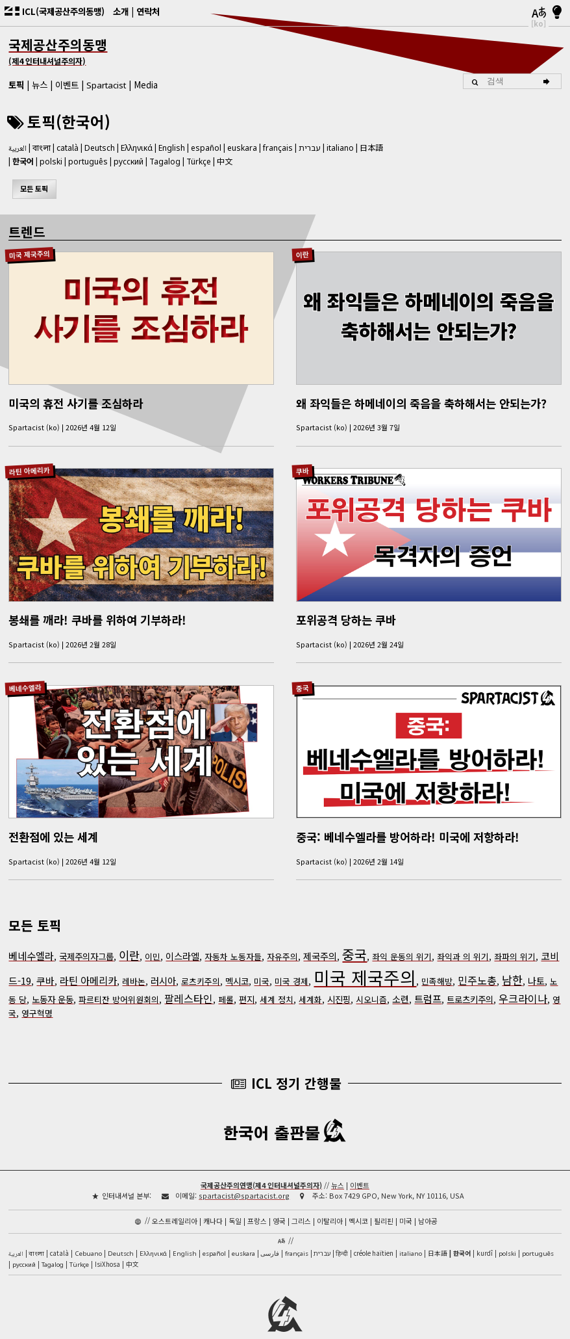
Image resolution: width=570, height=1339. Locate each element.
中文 (224, 160)
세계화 (310, 982)
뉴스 (39, 84)
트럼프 (427, 981)
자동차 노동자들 (233, 939)
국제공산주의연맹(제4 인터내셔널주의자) (261, 1167)
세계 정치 (276, 982)
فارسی (269, 1235)
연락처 (148, 11)
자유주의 (282, 939)
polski (51, 161)
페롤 (226, 982)
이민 (152, 939)
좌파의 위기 (515, 939)
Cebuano (88, 1235)
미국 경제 (291, 963)
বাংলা (41, 149)
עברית (310, 147)
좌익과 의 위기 (463, 939)
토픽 (16, 84)
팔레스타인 (188, 981)
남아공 (428, 1202)
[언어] (538, 13)
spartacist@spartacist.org (244, 1177)
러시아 (163, 963)
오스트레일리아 (174, 1202)
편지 (246, 981)
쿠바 (302, 465)
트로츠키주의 (470, 981)
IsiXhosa (107, 1246)
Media (146, 84)
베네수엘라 (25, 676)
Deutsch (99, 147)
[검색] (548, 81)
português (88, 161)
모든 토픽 (34, 188)
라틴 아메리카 (29, 465)
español (206, 147)
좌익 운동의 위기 (402, 939)
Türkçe (198, 161)
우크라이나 (523, 981)
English (171, 147)
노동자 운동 (52, 981)
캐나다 (213, 1202)
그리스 (301, 1202)
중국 (302, 675)
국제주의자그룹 (86, 938)
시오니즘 (371, 982)
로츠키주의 (200, 963)
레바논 (133, 963)
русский (128, 161)
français (278, 147)
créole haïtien (373, 1235)
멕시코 (237, 963)
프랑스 (257, 1202)
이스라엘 (182, 938)
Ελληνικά (137, 147)
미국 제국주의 (29, 254)
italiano (340, 147)
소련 (400, 981)
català (67, 147)
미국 (261, 963)
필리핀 (383, 1202)
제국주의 (320, 938)
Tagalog (164, 161)
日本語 (371, 147)
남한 (512, 962)
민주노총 (477, 962)
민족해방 (436, 963)
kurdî (485, 1235)
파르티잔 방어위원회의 (119, 982)
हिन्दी (342, 1235)
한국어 (23, 160)
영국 (279, 1202)
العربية (17, 149)
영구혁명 (37, 995)
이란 (302, 253)
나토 (536, 963)
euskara (242, 147)
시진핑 (339, 981)
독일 (235, 1202)
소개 (121, 11)
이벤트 (67, 84)
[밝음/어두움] (557, 13)
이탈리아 (330, 1202)
